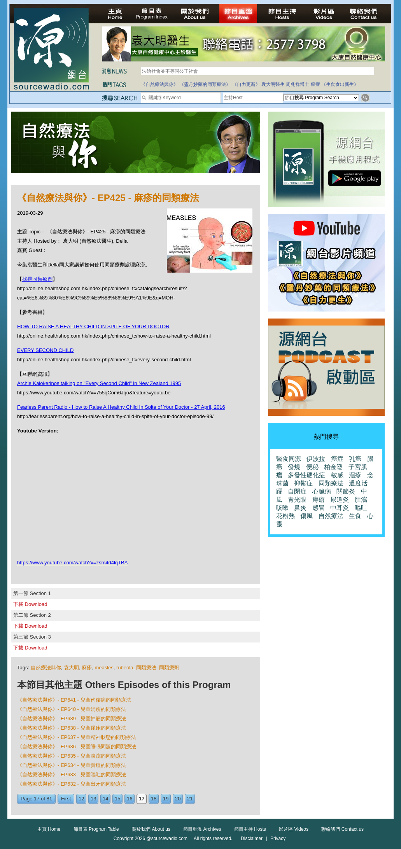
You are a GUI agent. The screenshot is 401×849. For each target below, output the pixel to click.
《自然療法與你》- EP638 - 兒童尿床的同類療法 (71, 728)
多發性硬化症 (306, 475)
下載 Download (30, 604)
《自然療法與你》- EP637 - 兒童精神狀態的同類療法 (76, 737)
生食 (355, 516)
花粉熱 (285, 516)
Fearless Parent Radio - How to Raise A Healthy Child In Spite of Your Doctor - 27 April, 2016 (121, 407)
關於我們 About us (151, 829)
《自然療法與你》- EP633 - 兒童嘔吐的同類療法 (71, 774)
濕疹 (355, 475)
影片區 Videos (293, 829)
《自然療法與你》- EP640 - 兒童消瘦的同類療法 (71, 709)
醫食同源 (288, 458)
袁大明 (71, 667)
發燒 (294, 467)
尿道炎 (339, 499)
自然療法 (331, 516)
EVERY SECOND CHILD (45, 350)
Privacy (277, 838)
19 (165, 799)
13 (93, 799)
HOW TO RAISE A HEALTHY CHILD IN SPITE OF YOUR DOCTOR (93, 326)
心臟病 (321, 491)
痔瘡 (318, 499)
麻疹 (87, 667)
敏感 (337, 475)
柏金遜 (333, 467)
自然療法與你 (46, 667)
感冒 (318, 507)
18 (153, 799)
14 (105, 799)
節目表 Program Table (96, 829)
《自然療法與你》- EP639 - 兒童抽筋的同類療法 (71, 718)
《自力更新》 (246, 84)
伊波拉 (315, 458)
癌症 (315, 84)
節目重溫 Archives (202, 829)
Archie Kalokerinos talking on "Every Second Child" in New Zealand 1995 (99, 383)
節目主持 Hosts (250, 829)
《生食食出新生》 (340, 84)
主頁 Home (48, 829)
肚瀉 (361, 499)
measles (104, 667)
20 (177, 799)
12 (81, 799)
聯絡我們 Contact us (342, 829)
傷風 (306, 516)
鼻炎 (300, 507)
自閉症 (297, 491)
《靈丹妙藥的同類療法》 (205, 84)
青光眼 (297, 499)
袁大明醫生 (273, 84)
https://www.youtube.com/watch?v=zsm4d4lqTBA (72, 562)
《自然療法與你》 (159, 84)
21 (190, 799)
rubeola (124, 667)
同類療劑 (169, 667)
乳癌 (355, 458)
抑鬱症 (303, 483)
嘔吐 (361, 507)
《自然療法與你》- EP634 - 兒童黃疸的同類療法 (71, 765)
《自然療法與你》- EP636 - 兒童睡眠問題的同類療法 (76, 746)
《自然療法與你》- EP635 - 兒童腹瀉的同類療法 (71, 756)
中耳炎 (339, 507)
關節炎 (345, 491)
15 (117, 799)
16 (129, 799)
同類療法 (146, 667)
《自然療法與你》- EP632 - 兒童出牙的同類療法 (71, 784)
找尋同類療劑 (37, 279)
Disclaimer (252, 838)
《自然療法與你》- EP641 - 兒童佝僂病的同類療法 (74, 700)
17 (141, 799)
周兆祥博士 (297, 84)
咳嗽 (282, 507)
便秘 (312, 467)
